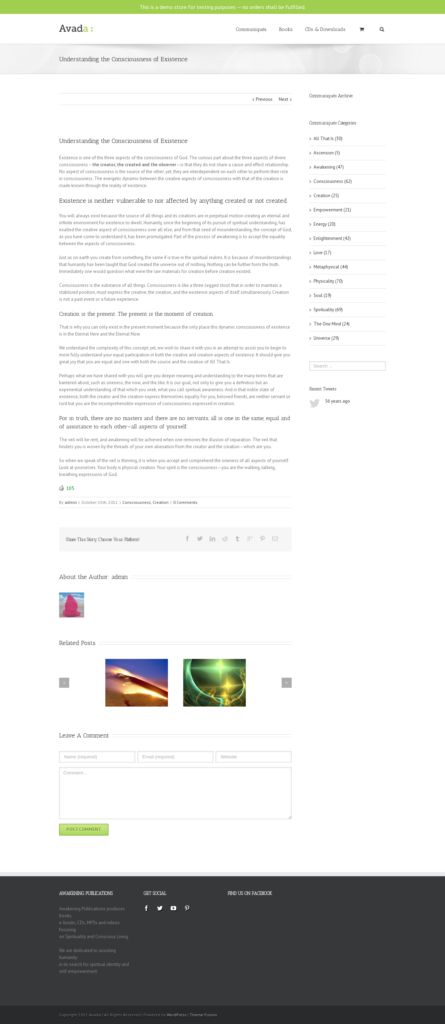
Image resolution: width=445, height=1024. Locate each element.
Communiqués (251, 29)
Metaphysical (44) (331, 267)
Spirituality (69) (328, 310)
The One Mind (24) (332, 324)
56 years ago (337, 401)
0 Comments (185, 502)
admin (71, 502)
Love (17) (322, 253)
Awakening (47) (329, 167)
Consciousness (136, 502)
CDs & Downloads (325, 29)
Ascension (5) (327, 153)
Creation (161, 502)
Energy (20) (324, 224)
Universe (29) (326, 338)
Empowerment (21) (332, 210)
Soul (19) (322, 295)
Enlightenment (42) (332, 238)
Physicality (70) (328, 281)
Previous (264, 99)
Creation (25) (326, 196)
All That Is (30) (328, 139)
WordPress (177, 1014)
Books (286, 29)
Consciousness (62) (333, 181)
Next (283, 99)
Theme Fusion (203, 1014)
